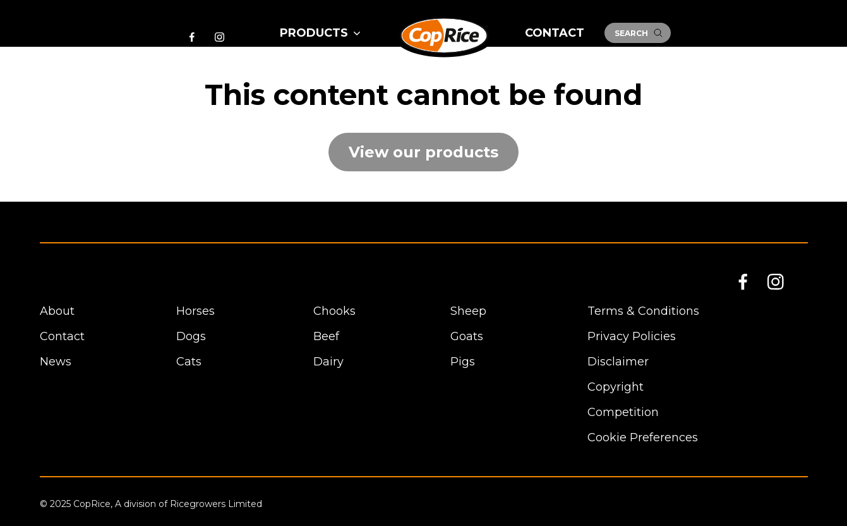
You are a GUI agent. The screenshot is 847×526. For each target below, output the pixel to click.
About (57, 311)
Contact (554, 33)
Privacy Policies (631, 336)
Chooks (334, 311)
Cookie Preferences (642, 437)
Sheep (468, 311)
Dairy (328, 362)
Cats (188, 362)
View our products (423, 152)
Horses (195, 311)
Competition (623, 412)
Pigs (462, 362)
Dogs (191, 336)
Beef (326, 336)
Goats (466, 336)
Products (321, 33)
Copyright (615, 387)
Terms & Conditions (643, 311)
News (55, 362)
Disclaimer (618, 362)
